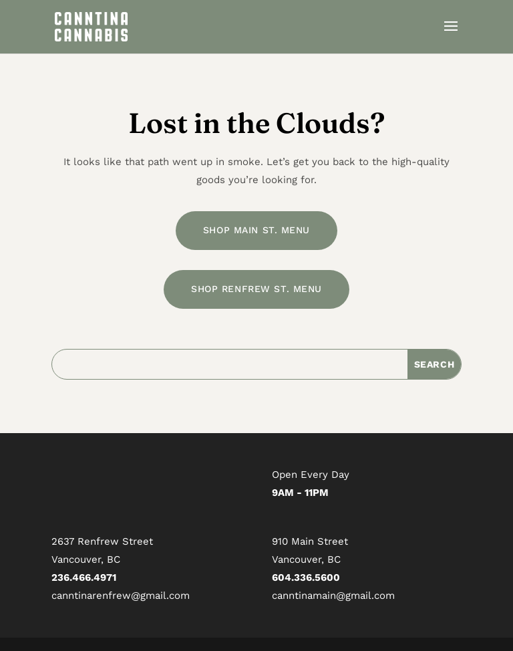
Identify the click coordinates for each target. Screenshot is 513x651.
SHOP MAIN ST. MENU (256, 230)
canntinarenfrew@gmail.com (120, 596)
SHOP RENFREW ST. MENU (256, 288)
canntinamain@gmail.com (333, 596)
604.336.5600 (306, 577)
